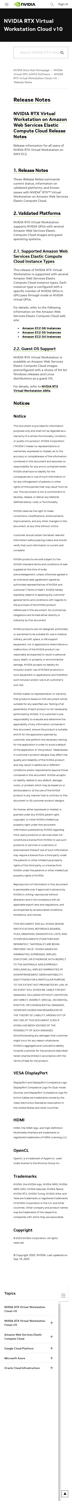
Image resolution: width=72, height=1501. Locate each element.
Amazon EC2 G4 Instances (41, 336)
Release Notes (23, 82)
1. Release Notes (30, 170)
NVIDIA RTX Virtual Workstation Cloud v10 (24, 1309)
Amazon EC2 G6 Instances (41, 328)
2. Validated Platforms (36, 213)
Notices (21, 403)
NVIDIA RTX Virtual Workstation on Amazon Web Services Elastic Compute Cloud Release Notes (40, 125)
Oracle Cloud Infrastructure (22, 1368)
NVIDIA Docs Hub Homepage (31, 70)
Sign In (63, 4)
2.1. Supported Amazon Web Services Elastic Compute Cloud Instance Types (40, 256)
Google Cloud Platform (19, 1348)
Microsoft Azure (14, 1358)
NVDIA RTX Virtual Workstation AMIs (35, 388)
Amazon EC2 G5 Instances (41, 332)
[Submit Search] (60, 53)
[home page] (25, 4)
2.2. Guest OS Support (34, 348)
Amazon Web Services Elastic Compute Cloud (23, 1336)
